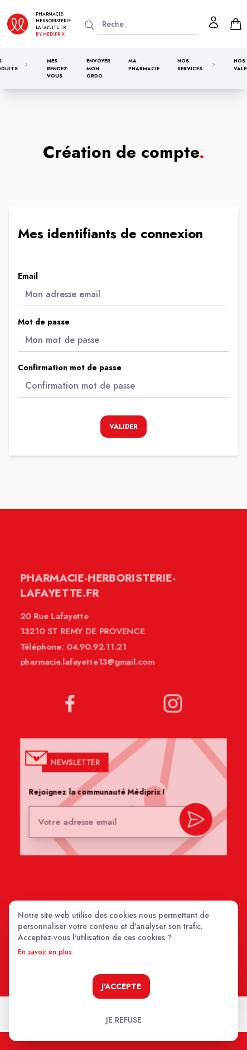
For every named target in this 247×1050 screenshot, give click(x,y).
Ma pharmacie (143, 64)
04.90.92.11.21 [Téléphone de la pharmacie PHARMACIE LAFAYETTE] (98, 655)
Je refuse (124, 1019)
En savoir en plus (45, 951)
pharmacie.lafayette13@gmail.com (88, 670)
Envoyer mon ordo (98, 68)
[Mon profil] (213, 22)
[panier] (236, 24)
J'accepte (121, 986)
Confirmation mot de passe (70, 367)
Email (28, 276)
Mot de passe (44, 321)
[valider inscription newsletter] (193, 823)
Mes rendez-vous (58, 68)
